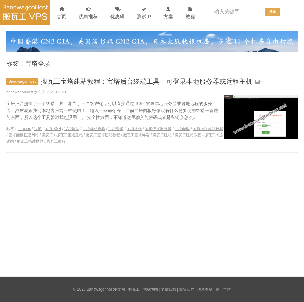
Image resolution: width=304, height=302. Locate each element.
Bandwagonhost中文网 (25, 12)
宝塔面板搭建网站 (24, 135)
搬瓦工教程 (56, 141)
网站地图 (150, 289)
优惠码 (117, 13)
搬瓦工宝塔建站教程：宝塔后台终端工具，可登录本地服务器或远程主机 (151, 81)
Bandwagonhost (23, 81)
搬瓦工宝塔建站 (69, 135)
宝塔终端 (134, 128)
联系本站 (204, 289)
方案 (168, 13)
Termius (24, 128)
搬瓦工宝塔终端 (136, 135)
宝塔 (38, 128)
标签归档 (186, 289)
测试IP (144, 13)
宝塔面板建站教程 (208, 128)
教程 (190, 13)
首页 (61, 13)
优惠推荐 (88, 13)
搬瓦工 (47, 135)
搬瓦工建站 (162, 135)
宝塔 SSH (53, 128)
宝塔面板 (182, 128)
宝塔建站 (71, 128)
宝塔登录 (115, 128)
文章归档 (168, 289)
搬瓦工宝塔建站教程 (103, 135)
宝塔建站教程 (94, 128)
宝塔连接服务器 (158, 128)
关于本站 (223, 289)
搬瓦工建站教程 (188, 135)
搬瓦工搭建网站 (30, 141)
